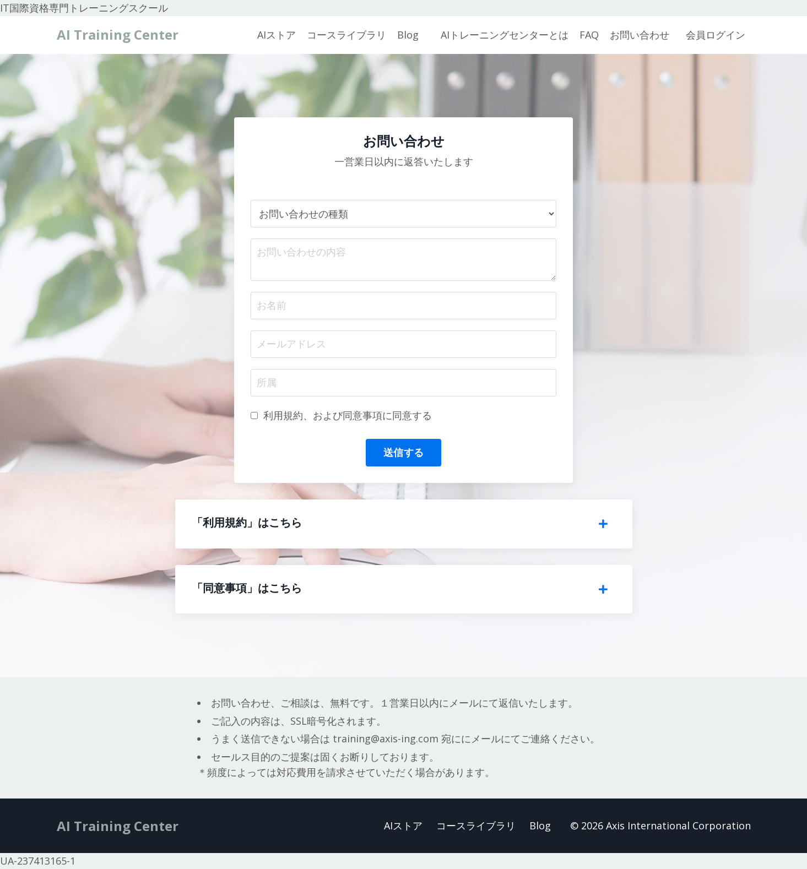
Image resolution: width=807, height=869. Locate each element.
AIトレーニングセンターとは (504, 34)
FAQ (589, 34)
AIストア (276, 34)
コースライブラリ (346, 34)
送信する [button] (403, 452)
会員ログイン (715, 34)
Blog (408, 34)
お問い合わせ (639, 34)
